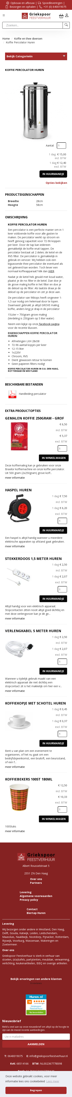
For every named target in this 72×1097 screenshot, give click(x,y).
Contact (32, 909)
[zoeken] (66, 25)
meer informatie (15, 477)
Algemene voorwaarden (36, 896)
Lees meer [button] (52, 1081)
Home (6, 38)
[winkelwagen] (61, 16)
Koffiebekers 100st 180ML (28, 779)
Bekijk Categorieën (36, 56)
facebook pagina (48, 324)
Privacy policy (29, 900)
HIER (51, 271)
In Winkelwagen (54, 458)
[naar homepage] (36, 16)
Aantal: (50, 145)
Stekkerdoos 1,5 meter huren (33, 558)
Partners (36, 883)
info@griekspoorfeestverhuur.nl (47, 1056)
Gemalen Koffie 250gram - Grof (34, 418)
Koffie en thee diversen (28, 38)
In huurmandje (53, 174)
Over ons (36, 879)
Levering (26, 892)
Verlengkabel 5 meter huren (33, 631)
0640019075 (13, 1056)
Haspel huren (18, 490)
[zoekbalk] (32, 25)
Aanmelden (36, 1044)
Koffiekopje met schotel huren (35, 703)
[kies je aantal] (62, 448)
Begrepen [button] (36, 1090)
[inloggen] (66, 15)
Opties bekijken (56, 183)
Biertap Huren (36, 913)
